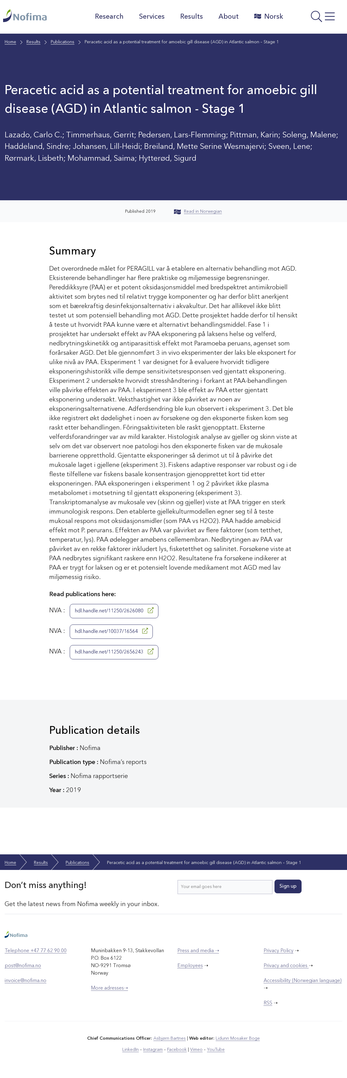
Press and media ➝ (198, 950)
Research (109, 16)
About (228, 16)
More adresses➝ (109, 988)
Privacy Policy (278, 950)
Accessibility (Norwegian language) (303, 980)
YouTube (216, 1049)
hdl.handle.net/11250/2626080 (114, 610)
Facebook (177, 1049)
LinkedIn (130, 1049)
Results (191, 16)
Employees (190, 965)
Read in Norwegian (198, 211)
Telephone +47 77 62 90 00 (36, 950)
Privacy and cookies (286, 965)
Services (152, 16)
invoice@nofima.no (25, 980)
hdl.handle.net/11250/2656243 (114, 651)
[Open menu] (316, 18)
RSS (268, 1003)
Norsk (268, 16)
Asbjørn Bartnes (169, 1038)
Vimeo (196, 1049)
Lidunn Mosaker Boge (238, 1038)
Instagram (153, 1049)
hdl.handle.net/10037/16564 (111, 631)
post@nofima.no (23, 965)
